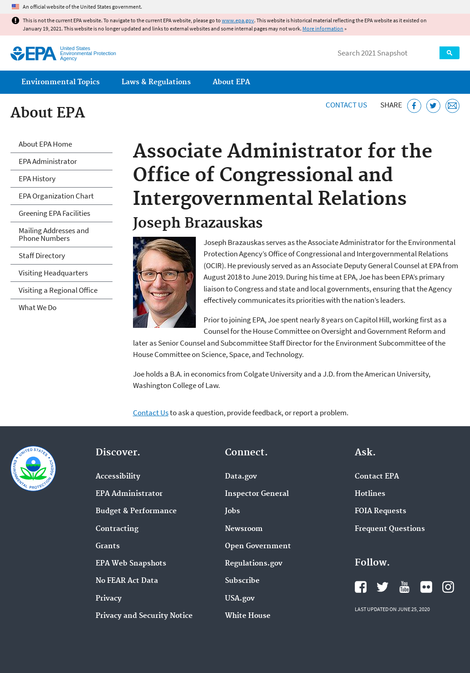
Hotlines (370, 494)
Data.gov (241, 477)
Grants (108, 546)
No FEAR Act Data (127, 581)
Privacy (109, 599)
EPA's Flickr (426, 587)
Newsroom (244, 529)
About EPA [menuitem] (231, 82)
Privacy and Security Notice (144, 616)
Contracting (117, 529)
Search (449, 52)
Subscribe (242, 581)
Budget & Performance (136, 511)
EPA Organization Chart (56, 196)
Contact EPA (377, 477)
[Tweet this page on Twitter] (433, 106)
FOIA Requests (380, 511)
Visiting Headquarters (53, 273)
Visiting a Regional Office (58, 290)
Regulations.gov (253, 564)
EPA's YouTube (404, 587)
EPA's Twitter (382, 587)
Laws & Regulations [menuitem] (156, 82)
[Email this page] (452, 106)
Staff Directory (42, 255)
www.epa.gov (238, 20)
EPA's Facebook (361, 587)
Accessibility (118, 477)
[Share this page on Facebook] (414, 106)
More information (322, 28)
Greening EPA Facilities (54, 213)
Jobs (232, 511)
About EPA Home (45, 144)
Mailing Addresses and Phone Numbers (54, 234)
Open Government (258, 546)
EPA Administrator (48, 161)
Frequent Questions (390, 529)
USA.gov (240, 599)
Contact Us (346, 105)
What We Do (37, 307)
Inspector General (257, 494)
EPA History (37, 178)
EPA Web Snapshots (131, 564)
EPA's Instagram (448, 587)
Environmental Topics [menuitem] (60, 82)
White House (248, 616)
